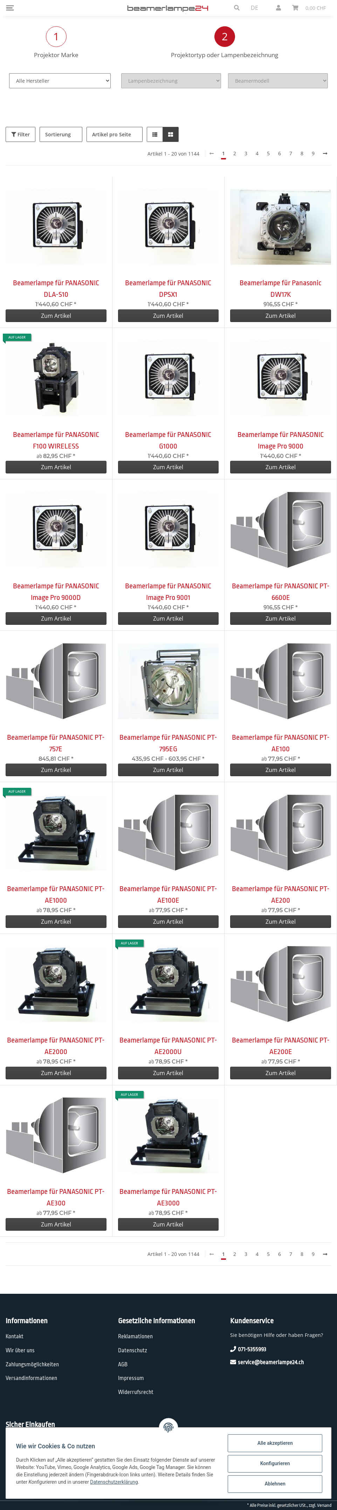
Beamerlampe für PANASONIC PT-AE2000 (56, 1046)
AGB (123, 1364)
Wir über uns (20, 1350)
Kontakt (14, 1336)
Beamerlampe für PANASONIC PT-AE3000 (168, 1197)
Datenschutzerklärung (137, 1482)
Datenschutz (132, 1350)
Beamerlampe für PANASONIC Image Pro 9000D (56, 592)
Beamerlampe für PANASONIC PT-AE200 (281, 894)
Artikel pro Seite (111, 134)
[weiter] (325, 153)
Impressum (131, 1378)
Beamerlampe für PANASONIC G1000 (168, 440)
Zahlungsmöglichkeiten (32, 1364)
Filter (20, 134)
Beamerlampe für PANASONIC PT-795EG (168, 743)
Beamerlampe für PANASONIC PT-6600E (281, 592)
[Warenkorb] (309, 8)
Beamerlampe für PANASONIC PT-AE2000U (168, 1046)
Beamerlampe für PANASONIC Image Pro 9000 (281, 440)
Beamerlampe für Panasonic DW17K (281, 289)
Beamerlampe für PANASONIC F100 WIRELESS (56, 440)
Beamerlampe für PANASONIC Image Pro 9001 (168, 592)
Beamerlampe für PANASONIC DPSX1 (168, 289)
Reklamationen (135, 1336)
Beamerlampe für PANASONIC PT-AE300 (56, 1197)
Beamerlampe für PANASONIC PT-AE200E (281, 1046)
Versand (324, 1505)
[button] (236, 8)
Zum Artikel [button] (56, 316)
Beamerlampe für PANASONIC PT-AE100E (168, 894)
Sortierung (58, 134)
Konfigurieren (274, 1463)
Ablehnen (273, 1484)
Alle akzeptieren (273, 1443)
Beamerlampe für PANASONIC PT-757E (56, 743)
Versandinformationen (31, 1378)
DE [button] (254, 8)
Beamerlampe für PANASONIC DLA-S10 (56, 289)
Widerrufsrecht (135, 1392)
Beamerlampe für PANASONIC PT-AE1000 (56, 894)
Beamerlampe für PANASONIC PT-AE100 (281, 743)
